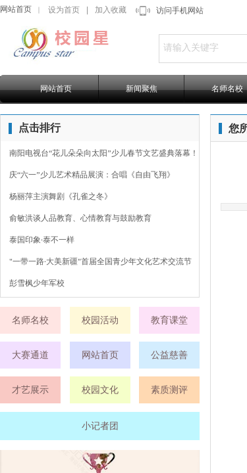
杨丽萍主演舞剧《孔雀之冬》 (60, 196)
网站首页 (16, 9)
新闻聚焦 (141, 88)
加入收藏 (110, 9)
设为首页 (64, 9)
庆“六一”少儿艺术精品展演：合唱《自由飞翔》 (92, 174)
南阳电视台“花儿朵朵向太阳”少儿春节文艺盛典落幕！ (103, 153)
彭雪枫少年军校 (37, 283)
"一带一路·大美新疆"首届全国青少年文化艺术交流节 (100, 261)
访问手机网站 (180, 10)
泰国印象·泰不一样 (41, 239)
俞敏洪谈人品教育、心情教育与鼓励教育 (80, 218)
